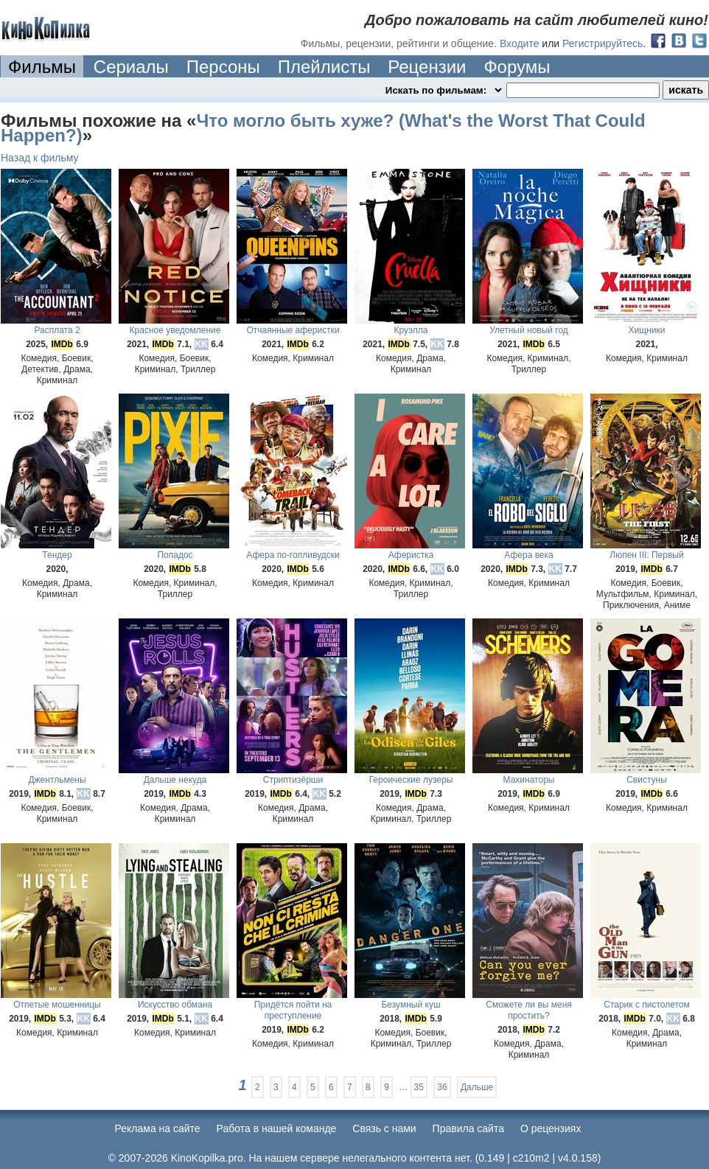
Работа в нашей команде (277, 1128)
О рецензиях (550, 1128)
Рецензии (427, 67)
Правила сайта (468, 1128)
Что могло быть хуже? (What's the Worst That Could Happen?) (323, 128)
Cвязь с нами (384, 1128)
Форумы (516, 67)
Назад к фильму (40, 158)
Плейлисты (324, 67)
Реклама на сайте (157, 1128)
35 (419, 1087)
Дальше (477, 1087)
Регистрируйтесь (602, 43)
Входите (519, 43)
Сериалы (131, 67)
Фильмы (42, 67)
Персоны (223, 67)
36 (442, 1087)
